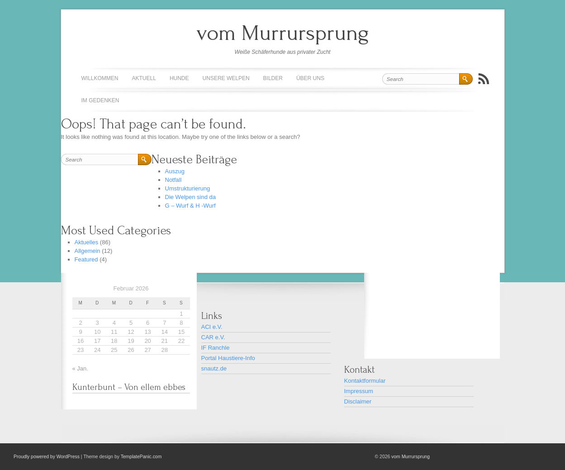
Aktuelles (87, 242)
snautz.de (214, 368)
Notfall (173, 179)
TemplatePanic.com (141, 456)
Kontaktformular (365, 380)
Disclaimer (358, 401)
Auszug (175, 171)
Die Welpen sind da (190, 197)
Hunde (179, 78)
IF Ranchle (215, 347)
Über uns (310, 78)
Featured (86, 259)
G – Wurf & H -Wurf (190, 205)
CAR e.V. (213, 337)
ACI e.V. (212, 326)
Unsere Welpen (226, 78)
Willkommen (100, 78)
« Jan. (80, 368)
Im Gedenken (100, 100)
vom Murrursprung (282, 32)
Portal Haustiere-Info (228, 358)
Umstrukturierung (187, 188)
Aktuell (144, 78)
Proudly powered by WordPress (47, 456)
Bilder (273, 78)
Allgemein (87, 250)
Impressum (358, 391)
